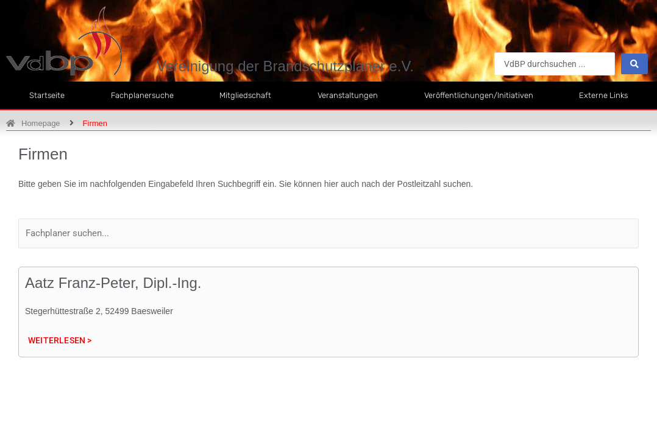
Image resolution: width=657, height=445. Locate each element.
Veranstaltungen (348, 95)
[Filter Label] (328, 233)
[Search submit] (634, 64)
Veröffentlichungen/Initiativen (478, 95)
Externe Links (603, 95)
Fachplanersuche (142, 95)
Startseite (47, 95)
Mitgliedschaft (245, 95)
